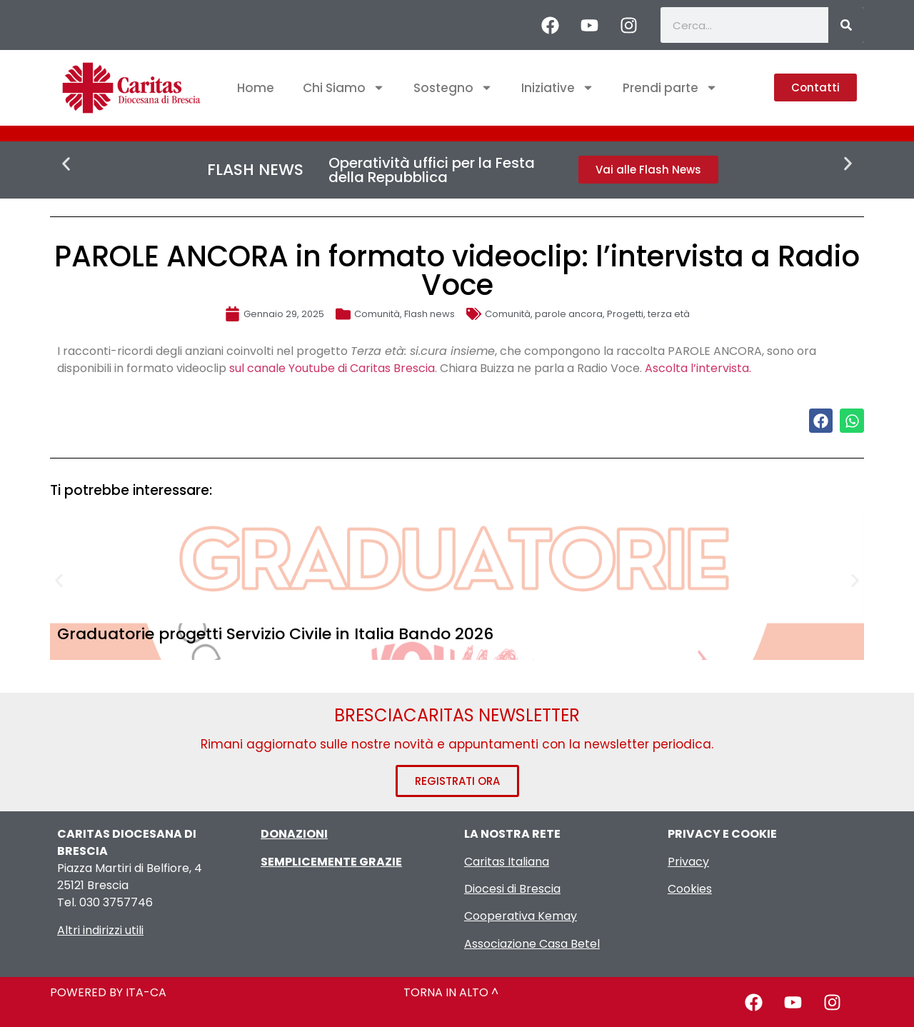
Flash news (429, 314)
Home (255, 87)
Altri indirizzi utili (100, 930)
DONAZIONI (294, 834)
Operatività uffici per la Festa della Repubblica (431, 170)
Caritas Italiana (506, 861)
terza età (669, 314)
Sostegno (453, 87)
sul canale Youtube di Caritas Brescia (332, 368)
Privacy (688, 861)
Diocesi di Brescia (512, 889)
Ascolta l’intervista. (698, 368)
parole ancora (569, 314)
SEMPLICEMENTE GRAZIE (331, 861)
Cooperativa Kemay (520, 916)
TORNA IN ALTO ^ (450, 992)
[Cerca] (846, 25)
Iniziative (557, 87)
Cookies (690, 889)
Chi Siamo (344, 87)
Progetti (625, 314)
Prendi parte (670, 87)
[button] (66, 164)
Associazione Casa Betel (532, 944)
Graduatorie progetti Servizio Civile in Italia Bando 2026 (275, 634)
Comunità (377, 314)
